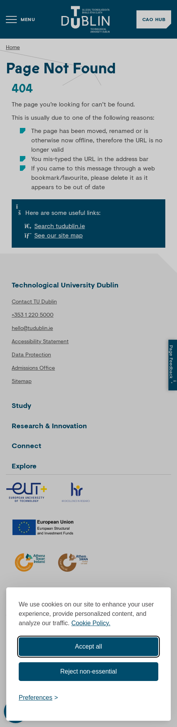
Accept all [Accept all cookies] (88, 644)
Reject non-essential (88, 669)
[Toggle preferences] (38, 695)
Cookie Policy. (90, 621)
